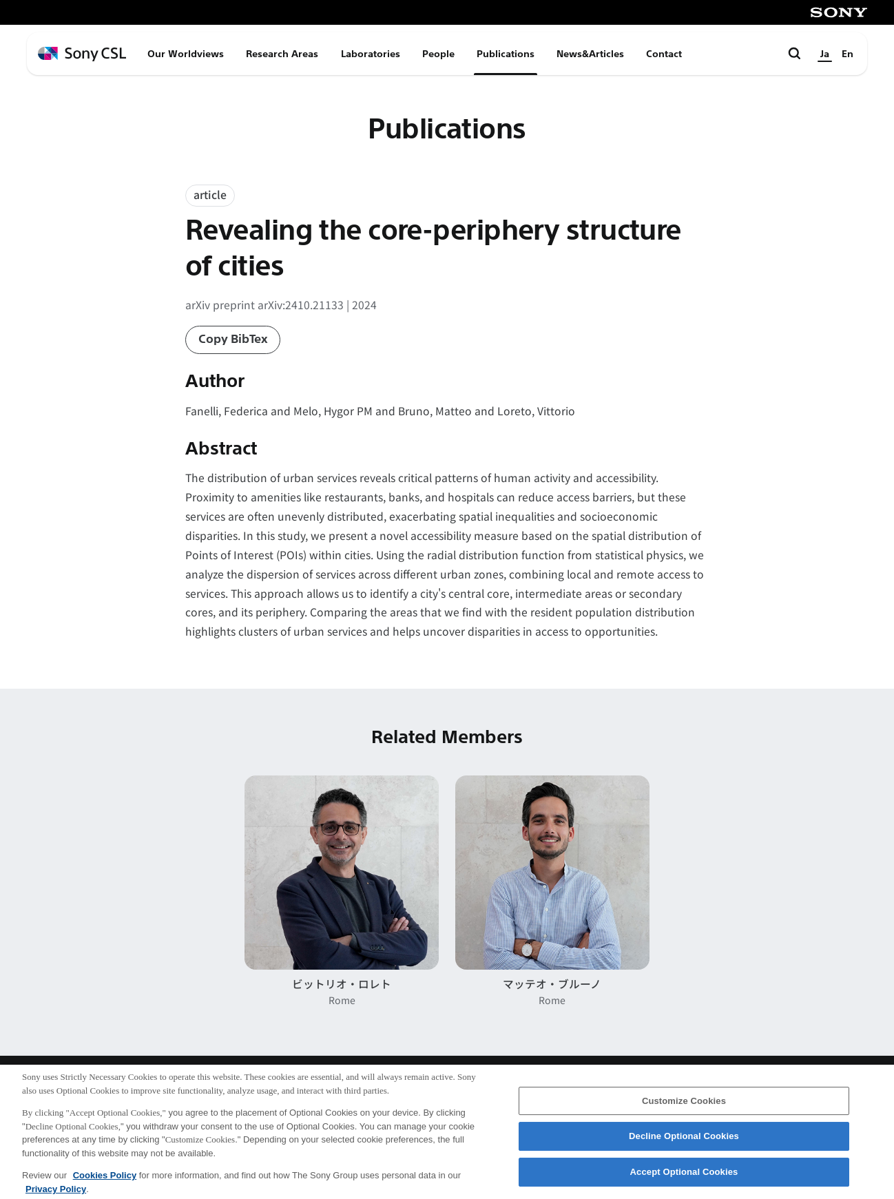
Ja (824, 54)
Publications (505, 54)
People (438, 54)
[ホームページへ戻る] (82, 54)
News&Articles (590, 54)
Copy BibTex (233, 339)
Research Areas (282, 54)
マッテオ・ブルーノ (552, 984)
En (847, 54)
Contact (664, 54)
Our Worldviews (185, 54)
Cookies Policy (104, 1181)
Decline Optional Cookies (684, 1142)
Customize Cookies (684, 1106)
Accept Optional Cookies (684, 1178)
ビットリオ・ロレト (341, 984)
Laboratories (370, 54)
